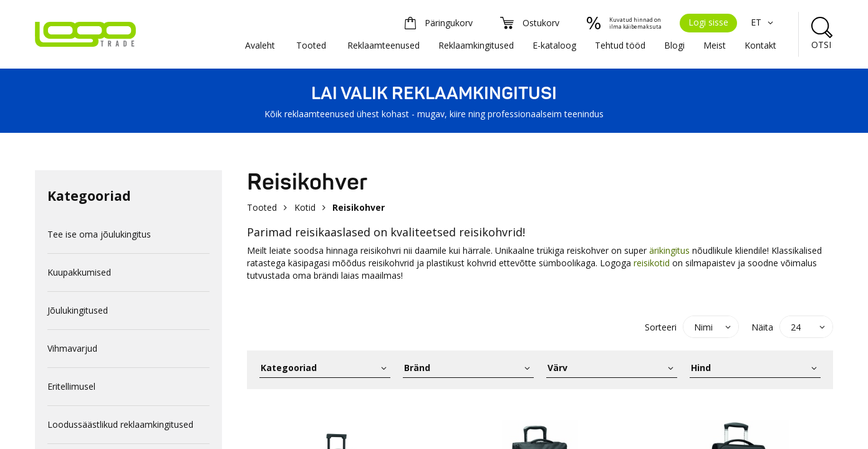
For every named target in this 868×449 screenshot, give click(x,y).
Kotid (305, 207)
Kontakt (760, 45)
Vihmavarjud (72, 348)
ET (763, 22)
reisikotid (652, 263)
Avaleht (260, 45)
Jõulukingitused (77, 310)
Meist (714, 45)
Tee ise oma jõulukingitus (99, 234)
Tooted (311, 45)
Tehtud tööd (620, 45)
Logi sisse (708, 22)
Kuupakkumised (79, 272)
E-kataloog (554, 45)
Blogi (674, 45)
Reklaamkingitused (476, 45)
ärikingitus (670, 250)
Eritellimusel (71, 386)
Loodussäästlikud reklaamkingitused (120, 424)
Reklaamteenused (383, 45)
